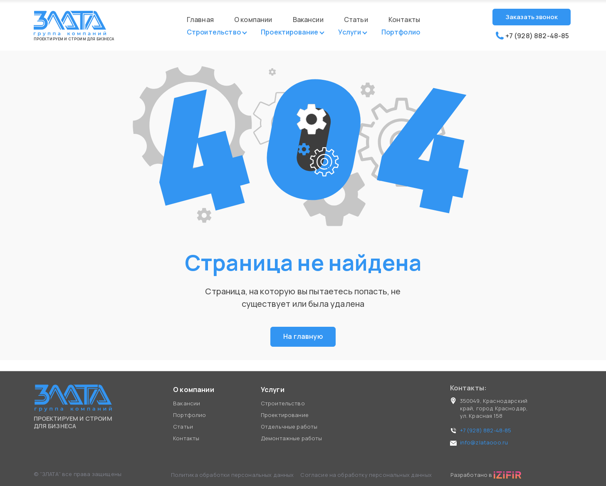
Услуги (349, 33)
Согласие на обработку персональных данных (366, 475)
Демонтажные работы (291, 438)
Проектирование (289, 33)
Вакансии (308, 19)
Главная (200, 19)
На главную (303, 337)
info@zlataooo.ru (484, 442)
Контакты (404, 19)
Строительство (214, 33)
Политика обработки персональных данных (233, 475)
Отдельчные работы (289, 426)
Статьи (356, 19)
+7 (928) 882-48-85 (532, 35)
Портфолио (400, 33)
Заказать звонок (531, 16)
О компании (253, 19)
